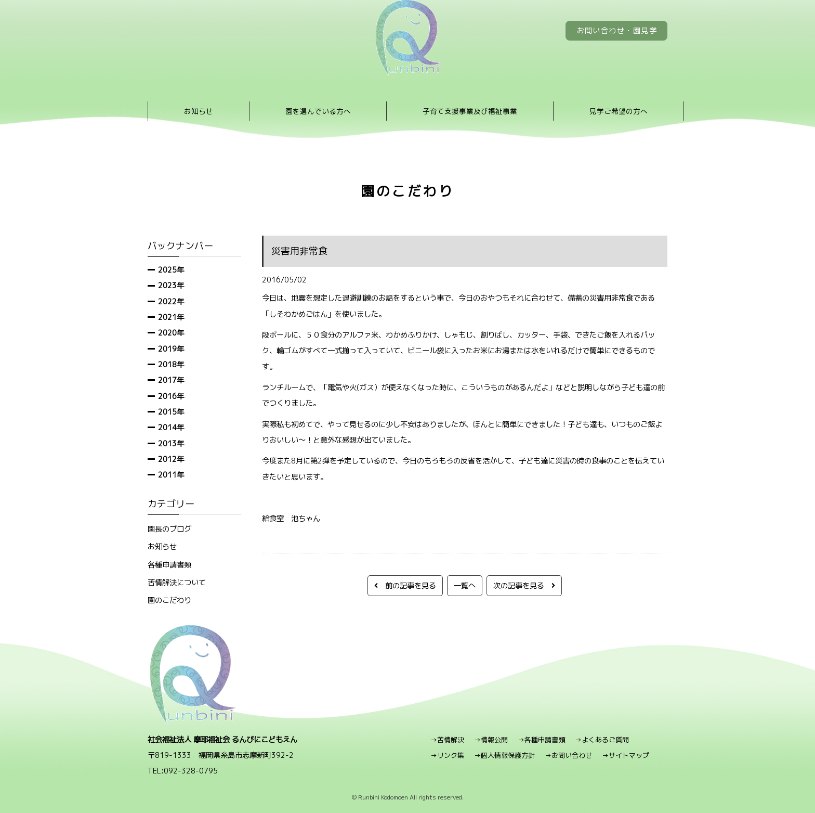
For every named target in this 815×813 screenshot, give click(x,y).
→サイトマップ (625, 755)
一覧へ (465, 585)
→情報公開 (491, 739)
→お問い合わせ (568, 755)
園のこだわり (169, 600)
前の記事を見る (405, 585)
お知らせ (198, 111)
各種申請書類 (169, 564)
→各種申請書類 (541, 739)
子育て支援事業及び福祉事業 (470, 111)
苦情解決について (177, 582)
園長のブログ (169, 528)
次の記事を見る (524, 585)
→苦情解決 (447, 739)
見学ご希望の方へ (618, 111)
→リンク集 (447, 755)
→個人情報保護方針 (504, 755)
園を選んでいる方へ (318, 111)
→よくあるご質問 (602, 739)
